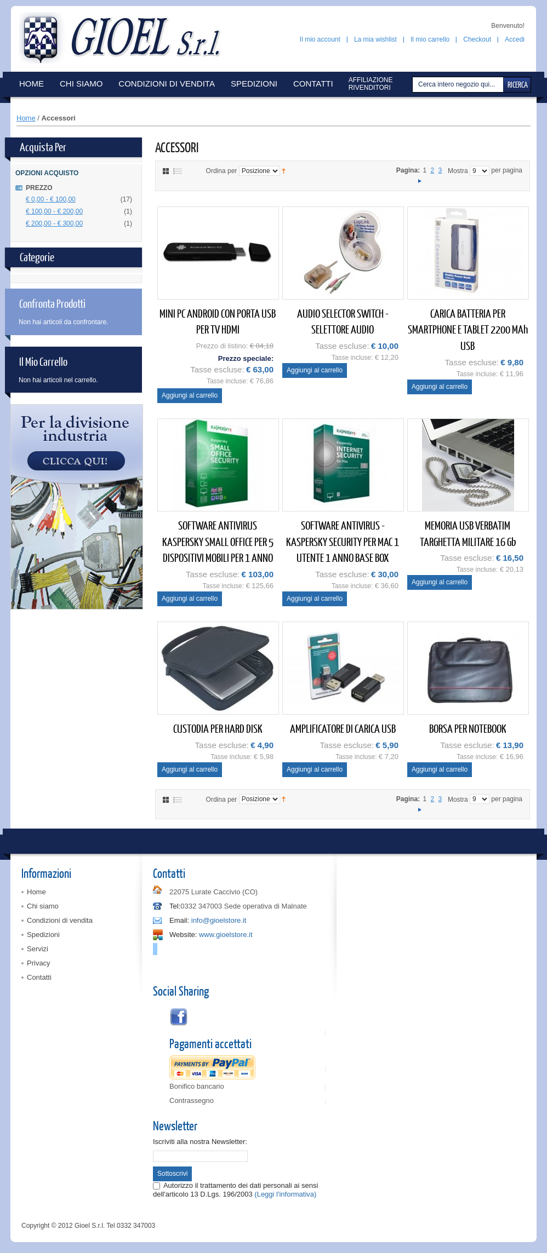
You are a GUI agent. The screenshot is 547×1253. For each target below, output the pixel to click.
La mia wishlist (375, 39)
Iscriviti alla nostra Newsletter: (200, 1141)
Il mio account (320, 39)
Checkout (477, 39)
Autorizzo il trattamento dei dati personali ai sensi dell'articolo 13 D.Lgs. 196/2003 (235, 1189)
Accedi (515, 39)
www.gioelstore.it (226, 934)
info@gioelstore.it (219, 920)
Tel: (174, 906)
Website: (183, 934)
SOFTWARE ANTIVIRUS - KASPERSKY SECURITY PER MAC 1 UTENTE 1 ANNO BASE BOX (342, 541)
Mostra (458, 171)
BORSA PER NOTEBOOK (467, 728)
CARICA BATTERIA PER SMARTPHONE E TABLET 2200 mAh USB (468, 329)
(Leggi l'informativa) (285, 1194)
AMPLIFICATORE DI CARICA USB (343, 728)
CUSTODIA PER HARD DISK (218, 728)
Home (26, 118)
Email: (179, 920)
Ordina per (221, 171)
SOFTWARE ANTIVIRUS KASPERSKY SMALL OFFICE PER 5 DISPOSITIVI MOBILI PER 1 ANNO (218, 541)
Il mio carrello (430, 39)
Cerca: (414, 84)
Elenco (177, 171)
